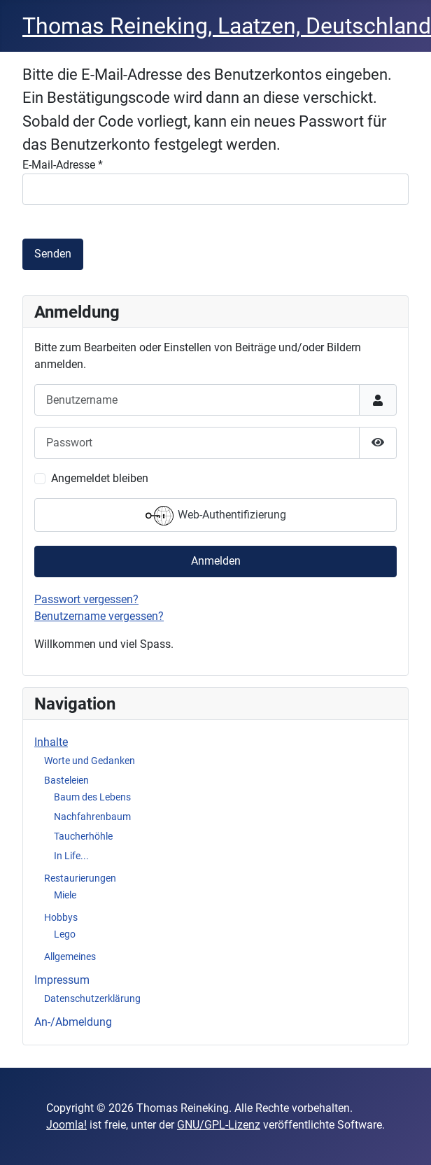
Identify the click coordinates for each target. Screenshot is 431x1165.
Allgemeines (70, 956)
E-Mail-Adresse (62, 164)
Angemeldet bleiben (99, 478)
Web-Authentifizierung (216, 516)
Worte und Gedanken (89, 760)
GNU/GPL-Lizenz (218, 1124)
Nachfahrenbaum (92, 816)
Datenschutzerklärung (92, 998)
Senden (52, 253)
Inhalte (51, 742)
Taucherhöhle (83, 836)
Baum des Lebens (92, 797)
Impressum (62, 980)
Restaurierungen (80, 878)
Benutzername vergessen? (99, 616)
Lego (65, 934)
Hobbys (61, 917)
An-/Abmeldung (73, 1022)
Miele (65, 895)
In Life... (71, 855)
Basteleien (66, 780)
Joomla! (66, 1124)
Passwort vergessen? (86, 599)
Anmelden (216, 560)
